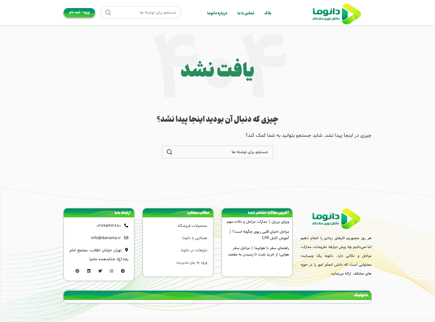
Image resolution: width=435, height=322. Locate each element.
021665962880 (109, 226)
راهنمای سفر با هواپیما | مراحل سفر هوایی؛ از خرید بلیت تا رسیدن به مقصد (258, 251)
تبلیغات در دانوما (194, 250)
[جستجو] (141, 12)
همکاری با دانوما (194, 238)
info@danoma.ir (106, 238)
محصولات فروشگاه (192, 226)
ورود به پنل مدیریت (191, 262)
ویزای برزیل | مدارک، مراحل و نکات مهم (258, 222)
